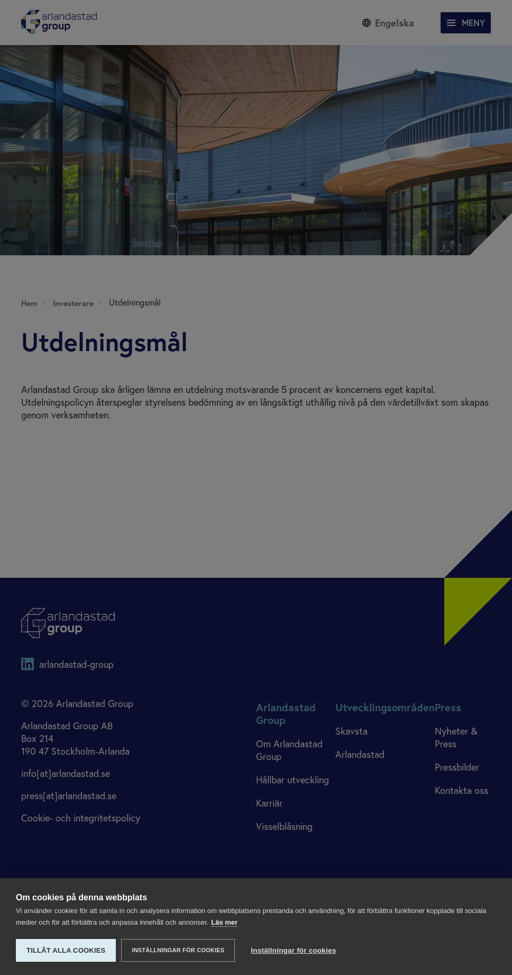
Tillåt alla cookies (65, 950)
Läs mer (224, 922)
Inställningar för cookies (178, 950)
